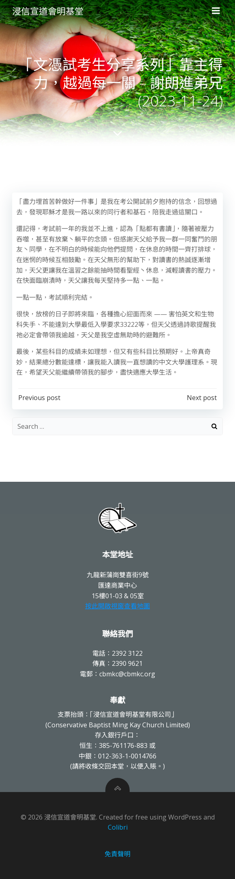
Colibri (118, 827)
